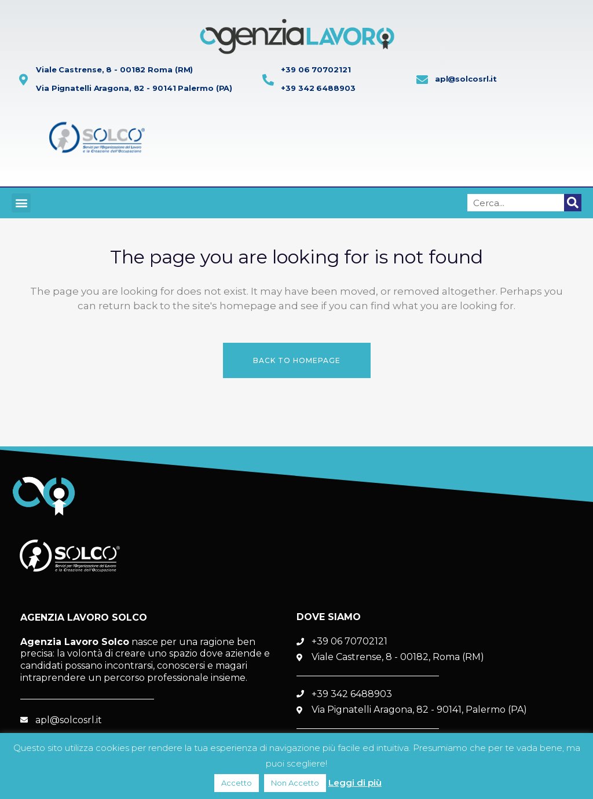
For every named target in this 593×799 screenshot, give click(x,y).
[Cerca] (572, 202)
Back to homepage (297, 360)
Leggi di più (355, 782)
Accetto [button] (236, 782)
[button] (21, 202)
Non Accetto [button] (295, 782)
